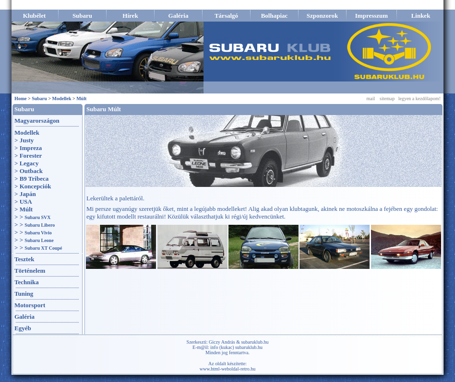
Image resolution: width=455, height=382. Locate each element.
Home (20, 98)
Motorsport (29, 305)
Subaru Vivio (37, 232)
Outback (31, 170)
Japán (28, 193)
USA (26, 201)
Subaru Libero (39, 225)
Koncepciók (35, 186)
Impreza (31, 147)
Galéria (24, 316)
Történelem (29, 270)
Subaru (39, 98)
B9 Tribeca (34, 178)
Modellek (62, 98)
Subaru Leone (38, 240)
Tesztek (24, 259)
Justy (27, 140)
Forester (31, 155)
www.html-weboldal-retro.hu (228, 368)
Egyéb (22, 328)
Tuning (23, 293)
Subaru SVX (37, 217)
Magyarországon (37, 120)
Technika (26, 282)
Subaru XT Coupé (43, 248)
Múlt (81, 98)
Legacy (29, 163)
